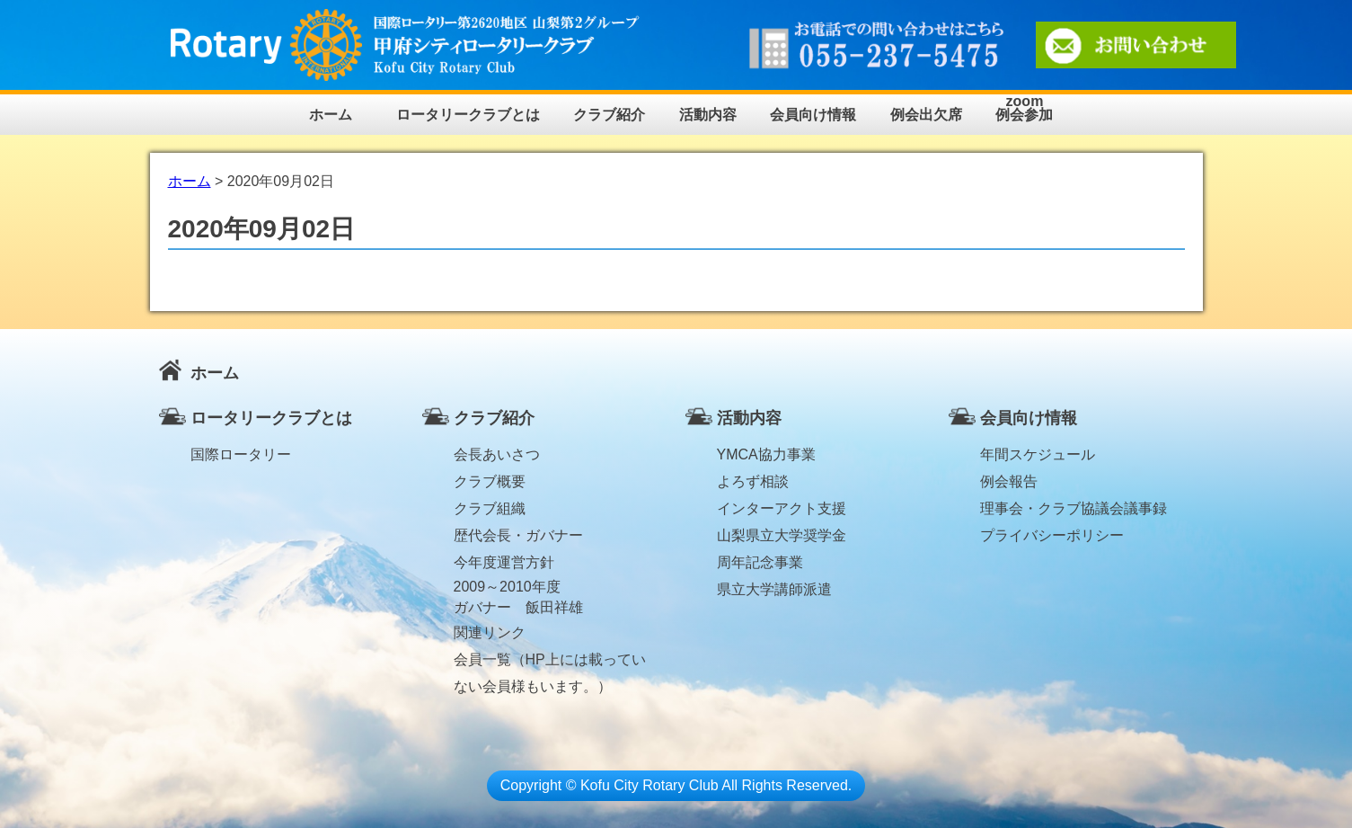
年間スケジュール (1037, 454)
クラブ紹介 (609, 114)
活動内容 (708, 114)
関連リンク (490, 632)
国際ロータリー (240, 454)
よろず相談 (753, 481)
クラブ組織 (490, 508)
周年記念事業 (760, 562)
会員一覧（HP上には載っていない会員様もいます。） (550, 662)
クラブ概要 (490, 481)
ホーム (330, 114)
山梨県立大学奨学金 (781, 535)
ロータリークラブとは (468, 114)
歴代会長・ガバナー (518, 535)
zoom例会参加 (1024, 108)
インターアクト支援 (781, 508)
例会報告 (1009, 481)
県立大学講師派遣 (774, 589)
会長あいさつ (497, 454)
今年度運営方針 (504, 562)
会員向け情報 (813, 114)
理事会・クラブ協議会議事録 (1073, 508)
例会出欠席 (926, 114)
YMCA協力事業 (766, 454)
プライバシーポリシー (1052, 535)
